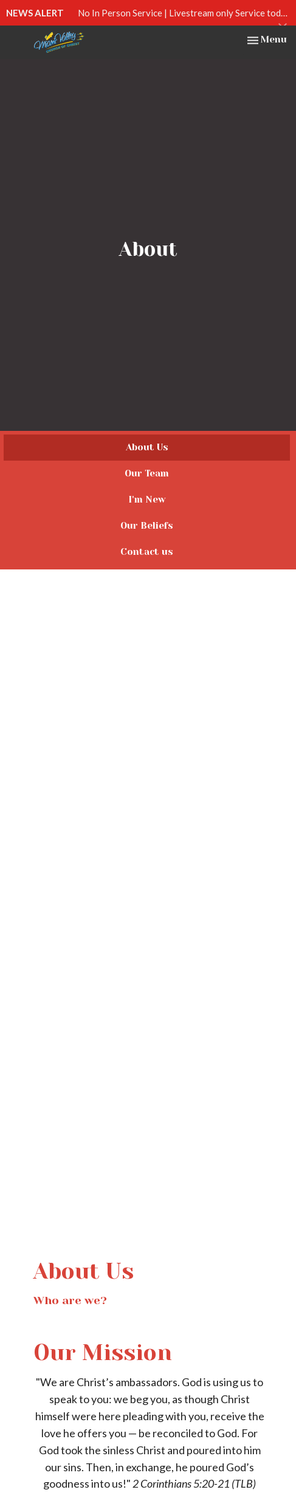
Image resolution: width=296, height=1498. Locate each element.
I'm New (147, 499)
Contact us (146, 551)
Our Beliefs (146, 525)
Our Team (147, 473)
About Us (147, 447)
